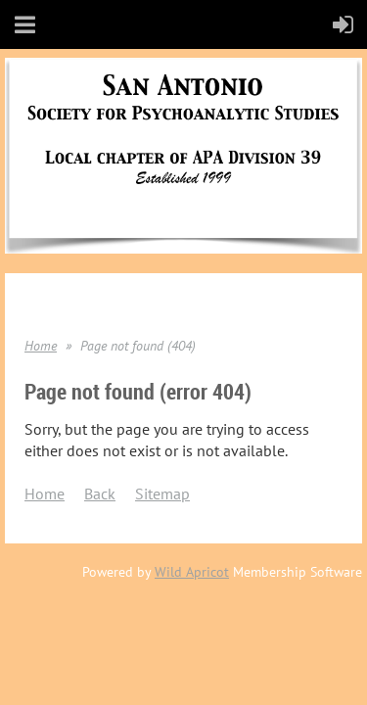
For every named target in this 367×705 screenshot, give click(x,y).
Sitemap (162, 493)
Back (99, 493)
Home (40, 345)
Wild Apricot (192, 572)
